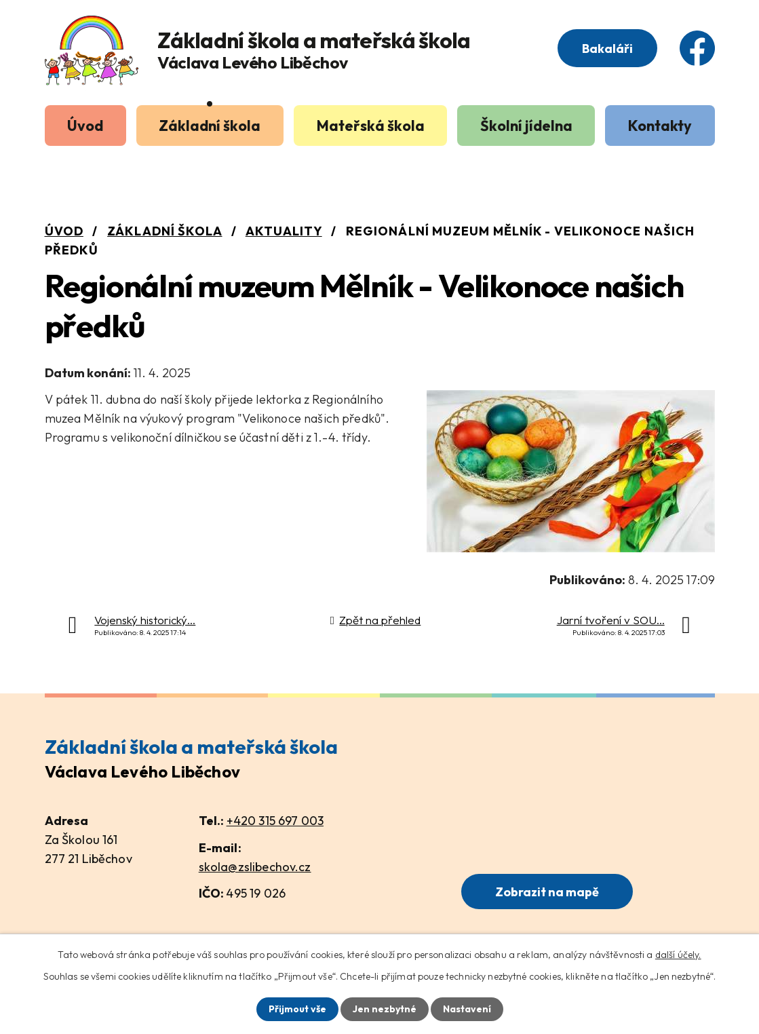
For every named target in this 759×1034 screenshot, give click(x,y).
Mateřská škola (371, 125)
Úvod (85, 125)
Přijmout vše (297, 1009)
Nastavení (467, 1009)
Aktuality (284, 231)
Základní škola (209, 125)
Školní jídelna (526, 125)
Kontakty (660, 125)
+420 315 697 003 (275, 820)
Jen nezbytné (384, 1009)
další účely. (678, 955)
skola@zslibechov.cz (255, 867)
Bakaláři (607, 48)
